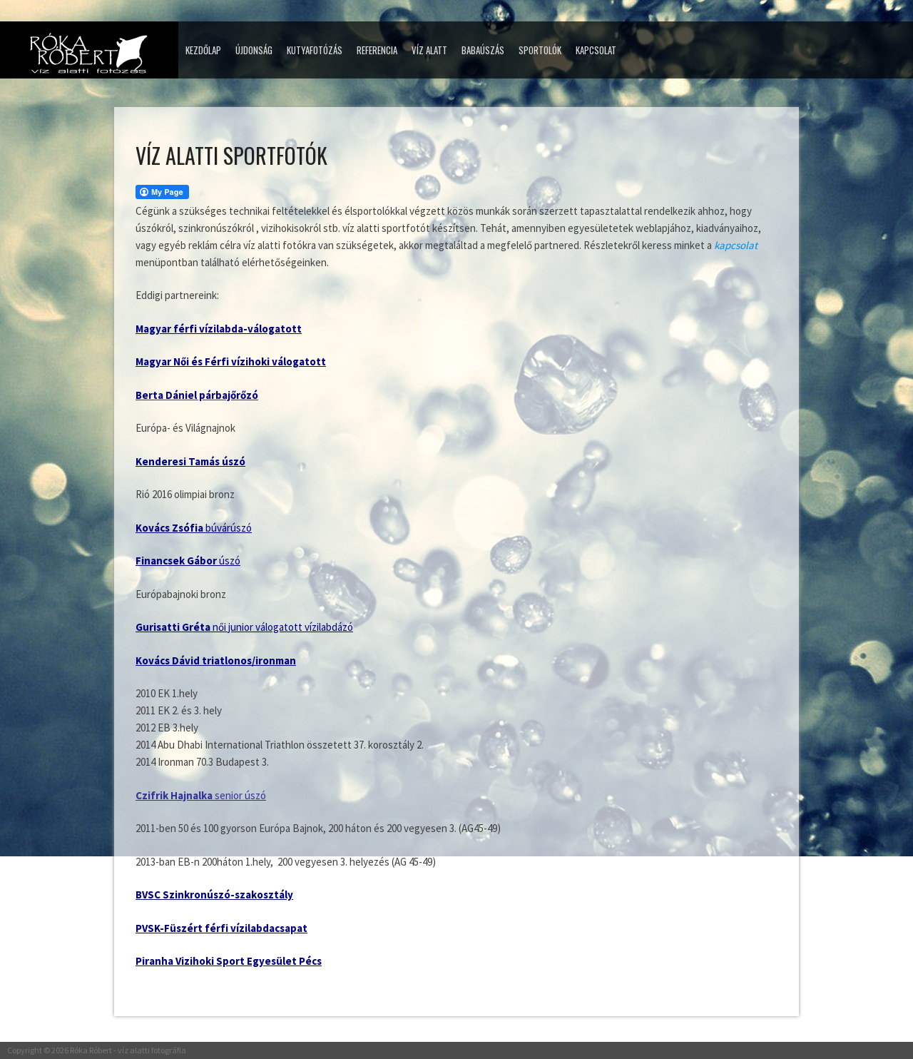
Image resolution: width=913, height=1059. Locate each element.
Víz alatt (429, 50)
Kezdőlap (203, 50)
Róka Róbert (91, 1050)
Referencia (377, 50)
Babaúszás (482, 50)
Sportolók (540, 50)
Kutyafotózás (314, 50)
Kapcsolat (596, 50)
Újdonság (253, 50)
